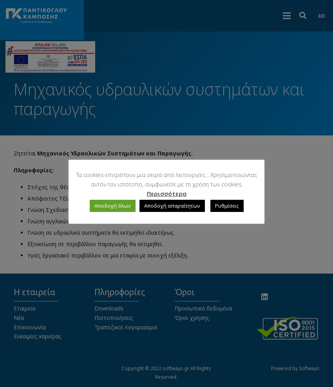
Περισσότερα (166, 193)
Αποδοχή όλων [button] (112, 205)
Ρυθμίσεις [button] (227, 205)
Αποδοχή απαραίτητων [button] (172, 205)
